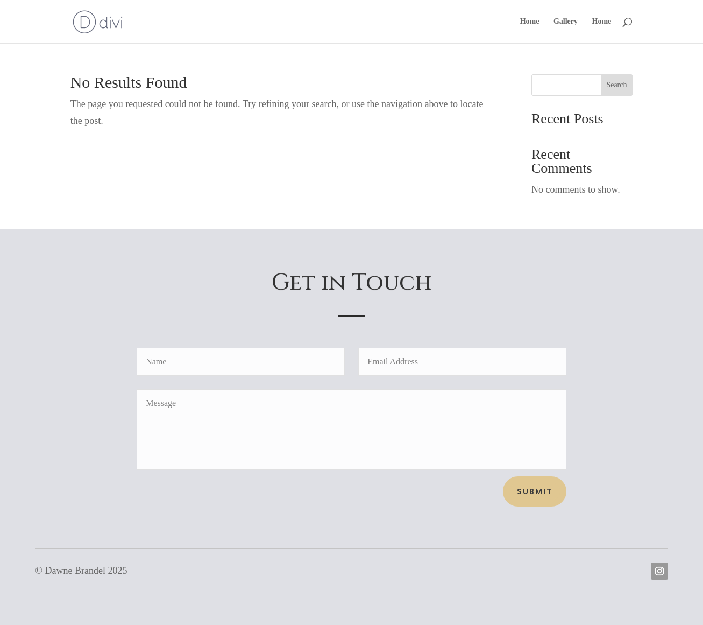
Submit (534, 491)
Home (529, 21)
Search (616, 85)
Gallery (565, 21)
